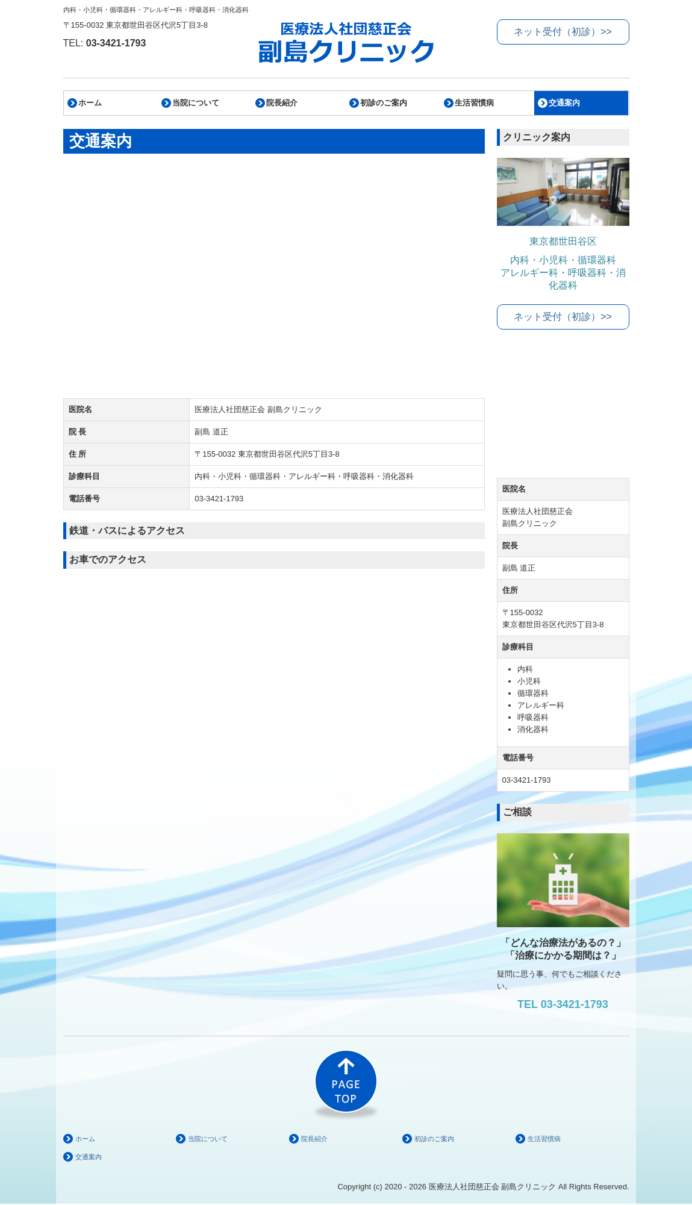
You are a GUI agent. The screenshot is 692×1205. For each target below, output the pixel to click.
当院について (195, 102)
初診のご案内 (383, 102)
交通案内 (564, 102)
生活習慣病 (474, 102)
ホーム (90, 102)
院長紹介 (282, 102)
